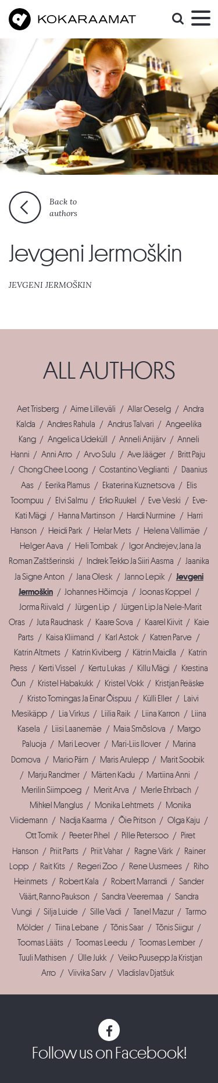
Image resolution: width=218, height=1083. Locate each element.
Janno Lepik (144, 576)
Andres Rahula (71, 424)
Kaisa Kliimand (70, 637)
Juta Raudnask (60, 622)
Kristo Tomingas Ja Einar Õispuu (79, 698)
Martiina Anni (168, 774)
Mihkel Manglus (56, 805)
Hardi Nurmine (151, 515)
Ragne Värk (153, 851)
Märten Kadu (113, 774)
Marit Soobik (182, 759)
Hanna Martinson (86, 515)
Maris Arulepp (124, 759)
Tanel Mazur (153, 911)
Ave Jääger (146, 454)
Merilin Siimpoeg (51, 790)
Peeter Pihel (89, 835)
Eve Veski (164, 500)
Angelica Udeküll (78, 439)
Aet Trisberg (38, 409)
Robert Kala (79, 881)
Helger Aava (41, 546)
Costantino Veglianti (134, 469)
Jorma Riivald (41, 607)
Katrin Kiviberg (96, 652)
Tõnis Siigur (175, 927)
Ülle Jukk (92, 957)
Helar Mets (112, 530)
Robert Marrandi (139, 881)
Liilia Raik (115, 713)
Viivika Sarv (87, 973)
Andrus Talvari (131, 424)
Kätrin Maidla (154, 652)
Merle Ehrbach (166, 790)
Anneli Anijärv (142, 439)
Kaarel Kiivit (164, 622)
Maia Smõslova (139, 728)
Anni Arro (56, 454)
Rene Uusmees (155, 866)
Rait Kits (52, 866)
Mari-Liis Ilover (136, 744)
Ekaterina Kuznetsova (138, 485)
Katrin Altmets (37, 652)
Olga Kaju (183, 820)
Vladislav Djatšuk (145, 973)
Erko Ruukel (118, 500)
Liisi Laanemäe (77, 728)
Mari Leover (79, 744)
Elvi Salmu (71, 500)
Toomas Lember (167, 942)
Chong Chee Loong (53, 469)
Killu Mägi (153, 668)
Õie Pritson (137, 820)
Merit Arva (111, 790)
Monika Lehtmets (124, 805)
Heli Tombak (96, 546)
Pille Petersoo (145, 835)
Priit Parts (64, 851)
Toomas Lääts (40, 942)
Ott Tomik (42, 835)
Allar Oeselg (149, 409)
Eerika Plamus (67, 485)
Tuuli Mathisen (42, 957)
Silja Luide (61, 911)
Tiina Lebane (77, 927)
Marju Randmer (54, 774)
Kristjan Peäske (179, 683)
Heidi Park (65, 530)
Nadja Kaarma (83, 820)
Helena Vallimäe (172, 530)
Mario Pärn (70, 759)
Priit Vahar (107, 851)
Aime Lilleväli (93, 409)
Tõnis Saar (127, 927)
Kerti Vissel (57, 668)
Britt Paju (191, 454)
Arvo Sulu (100, 454)
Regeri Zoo (97, 866)
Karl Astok (121, 637)
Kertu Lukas (107, 668)
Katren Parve (171, 637)
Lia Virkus (74, 713)
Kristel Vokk (124, 683)
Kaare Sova (114, 622)
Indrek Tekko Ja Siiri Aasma (130, 561)
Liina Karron (161, 713)
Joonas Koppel (165, 592)
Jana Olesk (94, 576)
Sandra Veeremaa (132, 896)
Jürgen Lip (92, 607)
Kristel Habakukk (65, 683)
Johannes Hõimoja (96, 592)
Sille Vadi (105, 911)
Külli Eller (157, 698)
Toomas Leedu (101, 942)
